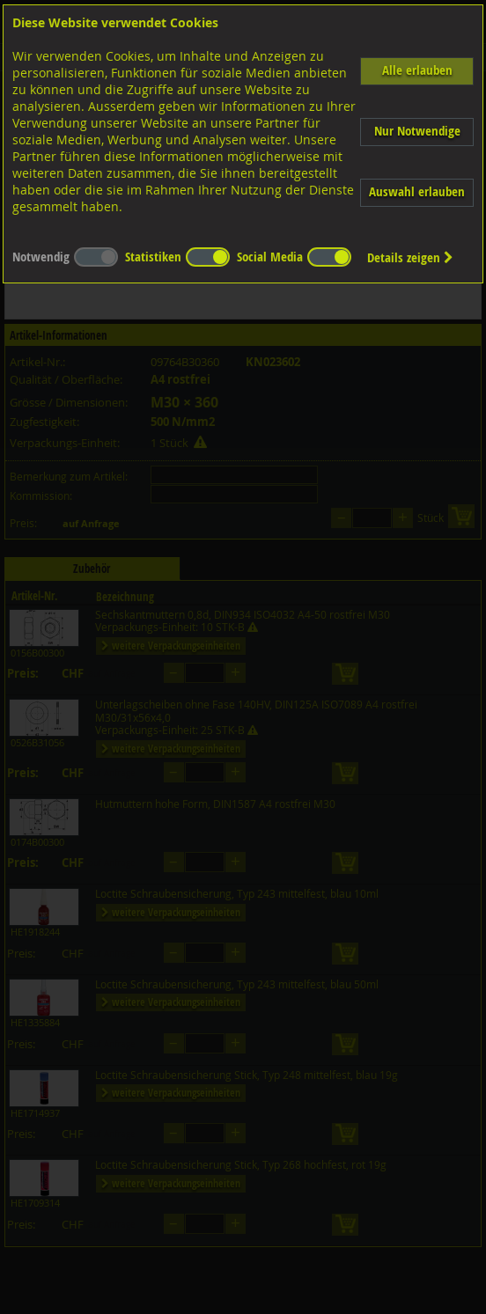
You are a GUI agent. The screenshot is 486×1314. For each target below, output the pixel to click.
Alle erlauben (417, 70)
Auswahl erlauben (417, 191)
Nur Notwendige (417, 130)
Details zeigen (410, 257)
